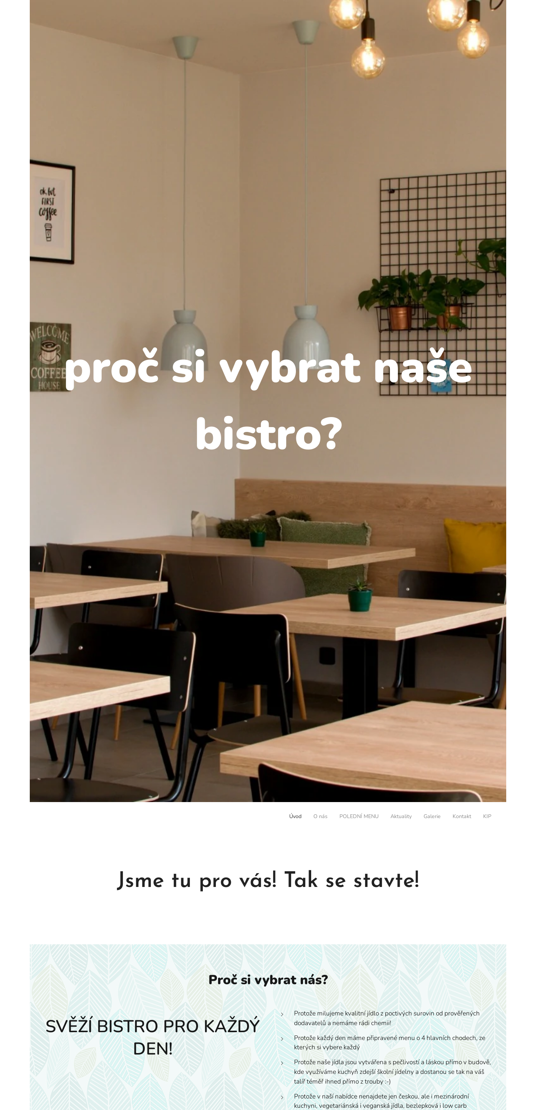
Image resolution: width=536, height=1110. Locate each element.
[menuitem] (422, 817)
